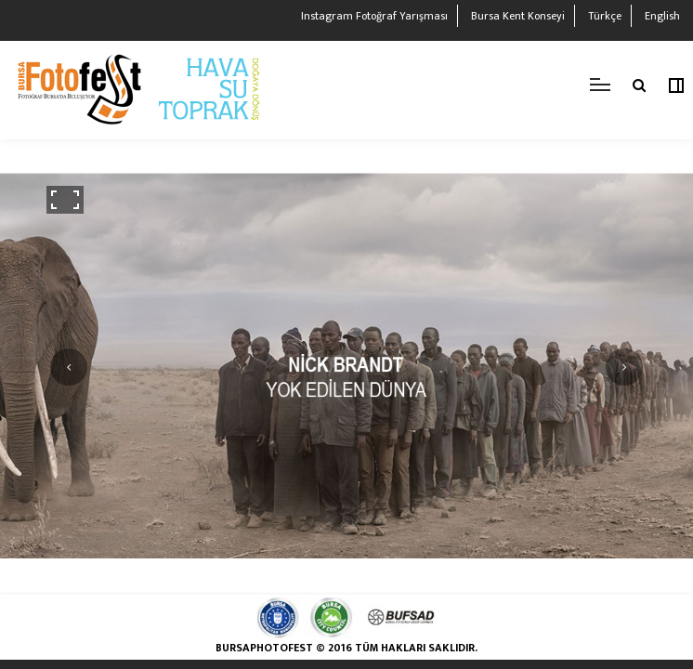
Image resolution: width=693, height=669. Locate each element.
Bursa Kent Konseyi (518, 16)
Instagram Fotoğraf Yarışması (374, 16)
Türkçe (604, 16)
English (662, 16)
